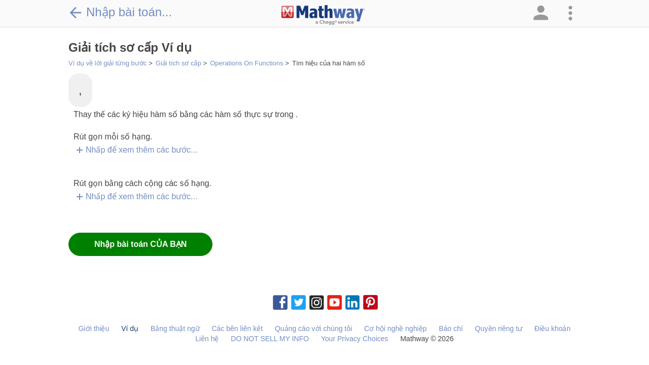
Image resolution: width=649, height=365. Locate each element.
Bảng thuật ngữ (175, 328)
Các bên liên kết (237, 328)
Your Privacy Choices (354, 339)
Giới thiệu (94, 328)
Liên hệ (207, 339)
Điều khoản (552, 328)
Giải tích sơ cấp (178, 63)
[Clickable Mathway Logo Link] (323, 15)
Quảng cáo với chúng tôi (313, 328)
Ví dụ (129, 328)
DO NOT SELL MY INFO (270, 339)
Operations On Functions (246, 63)
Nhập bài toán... (120, 12)
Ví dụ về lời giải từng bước (107, 63)
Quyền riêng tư (498, 328)
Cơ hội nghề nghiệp (395, 328)
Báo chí (450, 328)
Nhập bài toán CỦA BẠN (140, 244)
